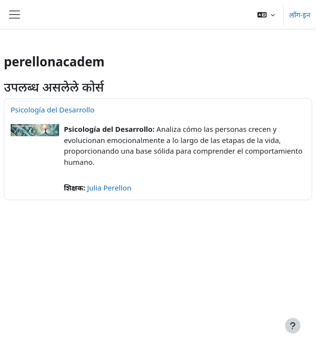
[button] (266, 14)
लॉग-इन (299, 14)
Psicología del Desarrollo (52, 109)
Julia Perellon (109, 187)
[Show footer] (293, 325)
